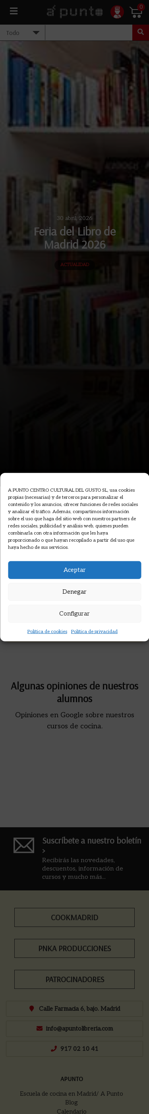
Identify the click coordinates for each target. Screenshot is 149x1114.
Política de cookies (47, 631)
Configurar (74, 613)
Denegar (74, 591)
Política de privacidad (94, 631)
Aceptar (75, 569)
